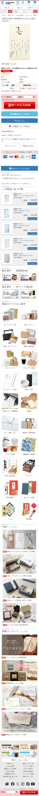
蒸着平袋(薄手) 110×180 (25, 255)
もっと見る (13, 527)
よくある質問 (10, 766)
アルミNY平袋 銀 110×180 (26, 195)
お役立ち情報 (10, 771)
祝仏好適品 (20, 15)
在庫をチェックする (19, 114)
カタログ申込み (28, 769)
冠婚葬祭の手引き (10, 774)
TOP (3, 15)
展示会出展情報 (28, 771)
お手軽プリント (32, 7)
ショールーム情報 (28, 774)
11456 (21, 253)
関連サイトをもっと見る (20, 760)
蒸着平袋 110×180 (24, 210)
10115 (21, 224)
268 (20, 194)
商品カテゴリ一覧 (28, 763)
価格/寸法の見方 (29, 146)
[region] (19, 15)
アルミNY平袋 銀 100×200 (26, 240)
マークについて (11, 146)
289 (20, 209)
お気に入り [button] (20, 121)
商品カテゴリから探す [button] (20, 168)
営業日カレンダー (28, 776)
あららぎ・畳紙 (31, 15)
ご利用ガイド (10, 763)
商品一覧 (7, 7)
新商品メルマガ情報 (10, 769)
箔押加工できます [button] (9, 64)
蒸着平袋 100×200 (24, 225)
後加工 (19, 7)
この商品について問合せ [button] (20, 126)
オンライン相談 (28, 766)
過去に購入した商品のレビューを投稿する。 (16, 183)
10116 (21, 238)
